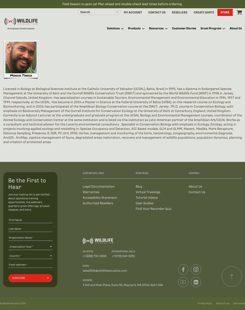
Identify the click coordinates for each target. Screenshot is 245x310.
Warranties (91, 192)
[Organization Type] (30, 246)
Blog (139, 186)
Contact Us (197, 192)
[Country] (30, 255)
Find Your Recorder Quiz (154, 209)
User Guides (144, 203)
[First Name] (30, 220)
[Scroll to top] (232, 276)
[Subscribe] (30, 278)
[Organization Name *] (30, 237)
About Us (195, 186)
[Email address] (30, 264)
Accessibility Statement (100, 198)
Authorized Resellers (98, 203)
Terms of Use (222, 303)
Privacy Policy (205, 303)
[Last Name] (30, 229)
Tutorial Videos (147, 198)
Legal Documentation (98, 186)
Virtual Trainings (148, 192)
